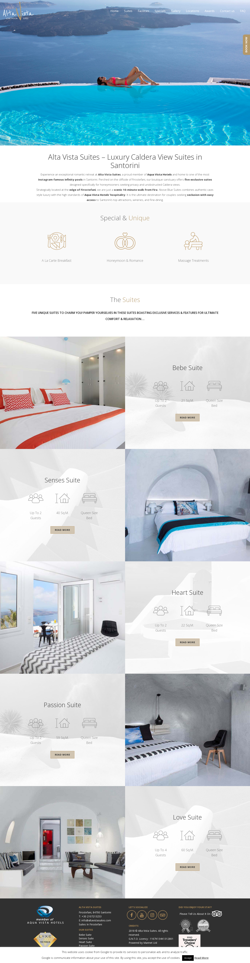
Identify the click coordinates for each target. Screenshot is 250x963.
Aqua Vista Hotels (96, 195)
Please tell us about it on (195, 914)
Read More (187, 417)
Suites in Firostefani (90, 924)
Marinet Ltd (150, 942)
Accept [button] (188, 958)
